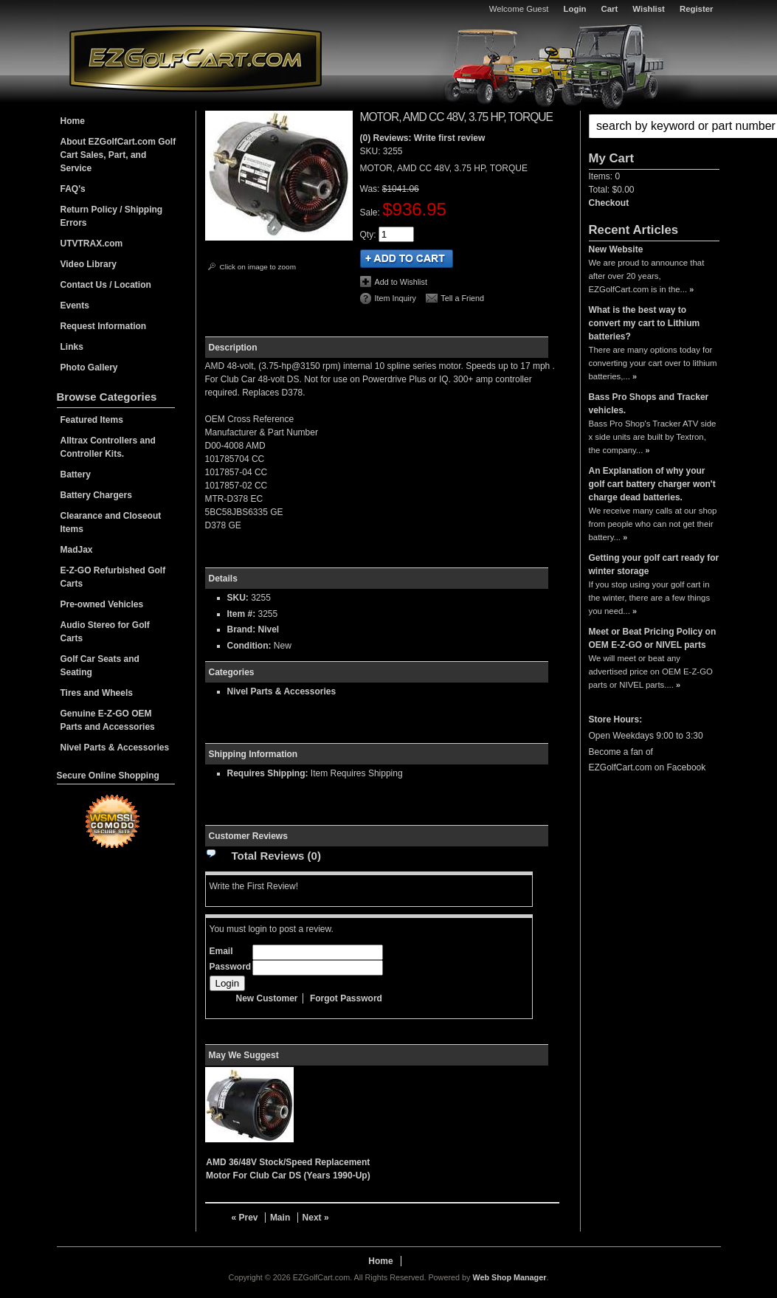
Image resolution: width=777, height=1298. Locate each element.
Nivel (269, 629)
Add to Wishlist (401, 281)
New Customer (267, 998)
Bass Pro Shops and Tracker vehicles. (649, 403)
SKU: (371, 151)
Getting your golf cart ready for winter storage (654, 564)
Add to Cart (406, 258)
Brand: (241, 629)
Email (221, 951)
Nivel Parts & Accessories (281, 691)
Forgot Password (346, 998)
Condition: (249, 646)
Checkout (609, 203)
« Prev (245, 1217)
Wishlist (648, 8)
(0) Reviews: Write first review (423, 138)
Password (231, 967)
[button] (654, 126)
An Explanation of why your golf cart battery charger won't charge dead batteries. (652, 484)
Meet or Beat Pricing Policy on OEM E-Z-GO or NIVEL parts (652, 638)
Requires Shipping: (267, 773)
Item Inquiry (395, 298)
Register (697, 8)
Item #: (242, 614)
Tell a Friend (462, 298)
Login (575, 8)
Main (280, 1217)
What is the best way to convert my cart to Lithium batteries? (644, 323)
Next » (316, 1217)
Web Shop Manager (509, 1277)
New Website (616, 249)
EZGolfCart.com (195, 58)
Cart (609, 8)
